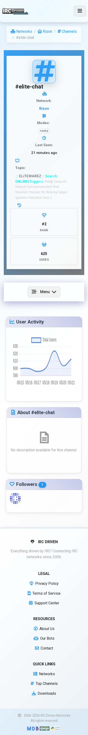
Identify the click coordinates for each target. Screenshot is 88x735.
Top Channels (44, 683)
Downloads (44, 693)
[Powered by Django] (45, 728)
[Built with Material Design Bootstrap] (32, 728)
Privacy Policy (44, 583)
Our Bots (44, 638)
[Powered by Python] (55, 728)
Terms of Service (44, 593)
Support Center (44, 603)
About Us (44, 628)
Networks (21, 31)
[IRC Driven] (16, 11)
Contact (44, 648)
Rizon (45, 31)
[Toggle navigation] (80, 11)
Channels (67, 31)
